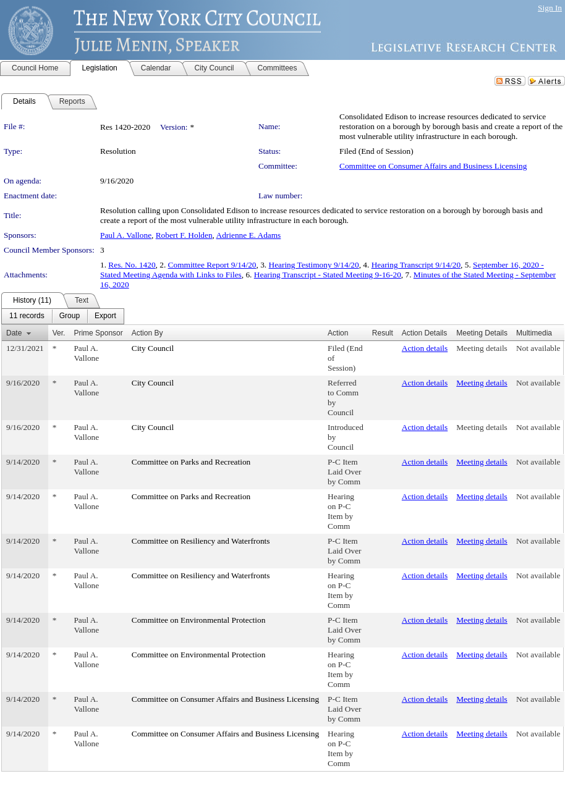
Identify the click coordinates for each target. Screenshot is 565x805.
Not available (538, 348)
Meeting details (482, 348)
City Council (153, 348)
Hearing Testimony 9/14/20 (314, 264)
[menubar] (62, 316)
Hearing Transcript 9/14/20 (416, 264)
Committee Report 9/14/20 (212, 264)
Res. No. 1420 (131, 264)
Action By (147, 333)
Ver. (59, 333)
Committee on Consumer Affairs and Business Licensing (433, 166)
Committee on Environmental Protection (199, 620)
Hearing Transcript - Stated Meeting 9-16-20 (327, 274)
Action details (425, 348)
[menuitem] (27, 316)
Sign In (550, 7)
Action (338, 333)
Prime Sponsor (98, 333)
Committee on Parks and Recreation (191, 461)
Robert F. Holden (184, 235)
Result (382, 333)
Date (14, 333)
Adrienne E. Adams (248, 235)
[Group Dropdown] (69, 316)
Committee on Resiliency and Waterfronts (201, 541)
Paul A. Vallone (125, 235)
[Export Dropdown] (105, 316)
